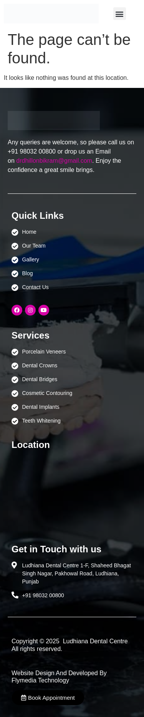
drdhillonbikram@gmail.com (54, 160)
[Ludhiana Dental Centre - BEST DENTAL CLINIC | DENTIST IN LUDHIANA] (72, 493)
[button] (119, 13)
